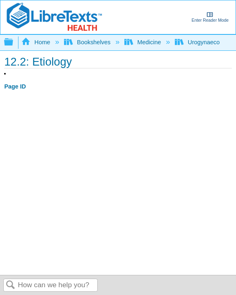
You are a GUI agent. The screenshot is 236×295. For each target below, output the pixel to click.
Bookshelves (88, 42)
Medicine (143, 42)
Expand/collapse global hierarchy (14, 42)
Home (36, 42)
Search (10, 285)
